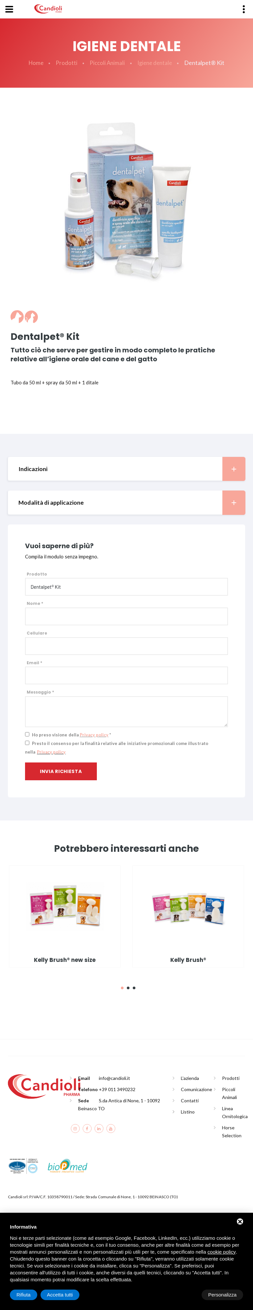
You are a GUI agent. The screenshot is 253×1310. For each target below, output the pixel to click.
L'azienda (190, 1078)
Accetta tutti (224, 1294)
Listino (188, 1112)
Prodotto (37, 574)
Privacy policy (94, 735)
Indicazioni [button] (131, 469)
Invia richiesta (61, 771)
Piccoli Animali (106, 63)
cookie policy (222, 1252)
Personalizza (30, 1294)
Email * (34, 663)
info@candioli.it (114, 1078)
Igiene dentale (155, 63)
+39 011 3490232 (117, 1089)
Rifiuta (187, 1294)
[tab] (126, 469)
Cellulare (37, 633)
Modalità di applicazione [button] (131, 503)
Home (34, 63)
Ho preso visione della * (71, 735)
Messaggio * (40, 693)
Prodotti (65, 63)
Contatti (190, 1101)
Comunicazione (196, 1089)
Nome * (35, 604)
